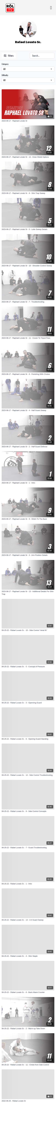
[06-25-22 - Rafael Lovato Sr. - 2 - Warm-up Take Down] (28, 1028)
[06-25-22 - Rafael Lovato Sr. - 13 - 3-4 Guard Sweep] (28, 920)
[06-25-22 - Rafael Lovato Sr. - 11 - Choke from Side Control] (28, 1064)
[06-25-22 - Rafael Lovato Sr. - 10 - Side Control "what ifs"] (28, 630)
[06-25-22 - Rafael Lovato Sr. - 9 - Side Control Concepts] (28, 811)
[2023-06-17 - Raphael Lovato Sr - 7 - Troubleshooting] (28, 301)
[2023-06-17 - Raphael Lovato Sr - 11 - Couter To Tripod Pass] (28, 338)
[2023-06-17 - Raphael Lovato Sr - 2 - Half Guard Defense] (28, 446)
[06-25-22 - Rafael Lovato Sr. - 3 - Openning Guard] (28, 702)
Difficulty (5, 75)
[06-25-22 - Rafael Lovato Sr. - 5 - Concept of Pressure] (28, 666)
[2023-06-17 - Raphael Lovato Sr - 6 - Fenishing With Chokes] (28, 374)
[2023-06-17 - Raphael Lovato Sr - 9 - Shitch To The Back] (28, 519)
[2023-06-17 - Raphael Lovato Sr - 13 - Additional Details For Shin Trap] (28, 593)
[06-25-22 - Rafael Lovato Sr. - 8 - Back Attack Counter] (28, 992)
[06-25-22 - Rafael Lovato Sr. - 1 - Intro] (28, 883)
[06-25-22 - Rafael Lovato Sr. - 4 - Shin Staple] (28, 956)
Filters (9, 55)
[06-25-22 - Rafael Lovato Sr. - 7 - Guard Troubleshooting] (28, 847)
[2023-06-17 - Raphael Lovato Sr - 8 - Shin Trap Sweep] (28, 193)
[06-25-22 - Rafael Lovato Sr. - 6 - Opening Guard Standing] (28, 739)
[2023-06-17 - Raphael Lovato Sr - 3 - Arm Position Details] (28, 555)
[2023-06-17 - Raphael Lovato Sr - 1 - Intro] (28, 482)
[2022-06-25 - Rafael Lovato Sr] (28, 1101)
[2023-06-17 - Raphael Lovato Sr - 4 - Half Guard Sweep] (28, 410)
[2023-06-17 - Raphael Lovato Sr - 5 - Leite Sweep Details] (28, 229)
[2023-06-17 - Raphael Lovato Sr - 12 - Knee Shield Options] (28, 157)
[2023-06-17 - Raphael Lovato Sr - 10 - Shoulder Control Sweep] (28, 265)
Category (5, 64)
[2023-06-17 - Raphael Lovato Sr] (28, 120)
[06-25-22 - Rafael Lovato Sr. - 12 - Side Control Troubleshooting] (28, 775)
